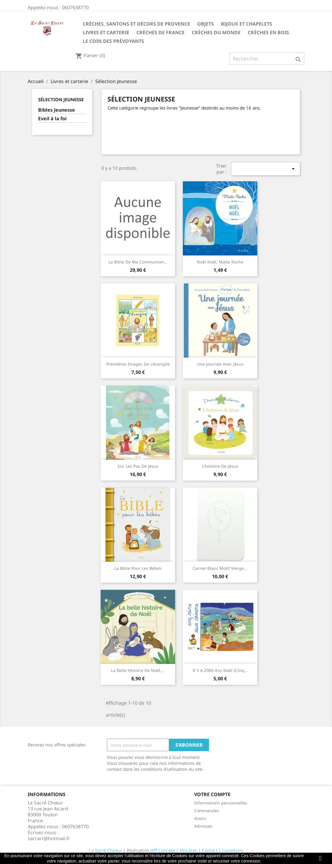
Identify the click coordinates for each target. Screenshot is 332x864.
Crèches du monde (216, 32)
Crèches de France (160, 32)
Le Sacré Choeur (105, 850)
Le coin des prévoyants (113, 41)
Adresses (203, 826)
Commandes (206, 810)
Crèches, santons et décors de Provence (136, 24)
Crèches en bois (268, 32)
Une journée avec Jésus (220, 364)
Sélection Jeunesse (61, 99)
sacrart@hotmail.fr (49, 838)
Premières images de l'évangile (138, 364)
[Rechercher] (267, 58)
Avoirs (200, 818)
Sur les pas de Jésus (138, 466)
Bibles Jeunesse (56, 110)
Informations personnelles (220, 803)
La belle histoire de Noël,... (138, 670)
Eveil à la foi (52, 119)
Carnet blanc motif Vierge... (220, 568)
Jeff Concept (162, 850)
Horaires (188, 850)
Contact (209, 850)
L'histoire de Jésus (220, 466)
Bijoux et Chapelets (246, 24)
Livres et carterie (106, 32)
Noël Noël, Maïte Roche (220, 262)
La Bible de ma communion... (137, 262)
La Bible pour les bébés (138, 568)
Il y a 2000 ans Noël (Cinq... (220, 670)
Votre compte (212, 794)
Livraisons (232, 850)
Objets (205, 24)
